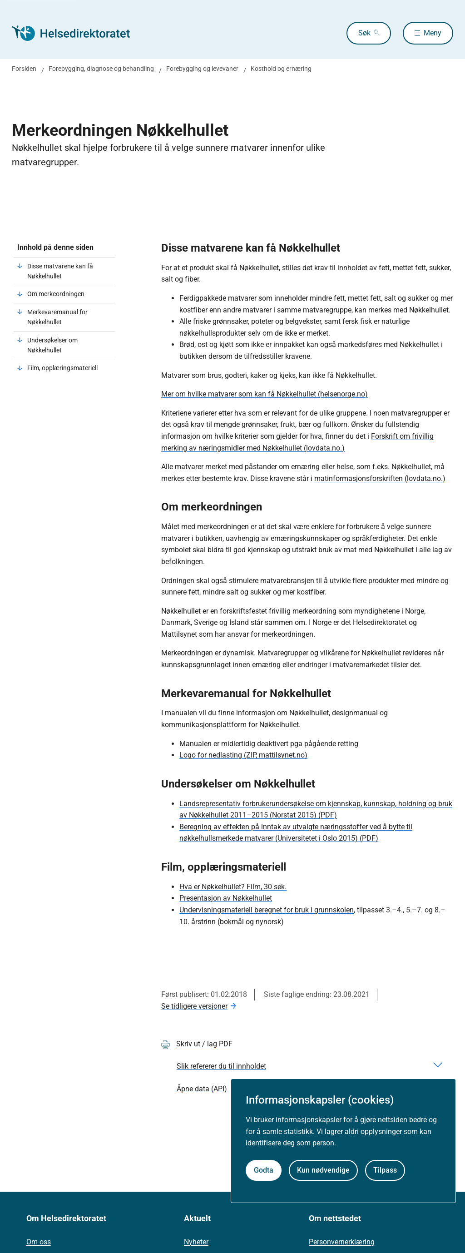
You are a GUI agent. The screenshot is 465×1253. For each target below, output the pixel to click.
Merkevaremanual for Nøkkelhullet (57, 317)
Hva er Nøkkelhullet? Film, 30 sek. (233, 886)
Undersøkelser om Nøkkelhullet (52, 345)
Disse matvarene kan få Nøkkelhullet (60, 271)
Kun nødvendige (323, 1170)
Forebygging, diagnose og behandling (101, 68)
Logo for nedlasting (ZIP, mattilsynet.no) (243, 755)
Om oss (38, 1242)
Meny (432, 33)
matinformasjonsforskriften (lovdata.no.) (379, 478)
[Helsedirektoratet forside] (77, 33)
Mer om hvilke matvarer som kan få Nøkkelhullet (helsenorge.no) (264, 394)
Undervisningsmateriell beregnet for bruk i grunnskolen (266, 910)
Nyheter (196, 1242)
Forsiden (24, 68)
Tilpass (385, 1170)
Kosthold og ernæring (281, 68)
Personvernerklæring (342, 1242)
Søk (364, 33)
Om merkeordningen (55, 293)
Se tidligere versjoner (194, 1006)
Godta (263, 1170)
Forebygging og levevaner (202, 68)
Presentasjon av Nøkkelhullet (225, 898)
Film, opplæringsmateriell (62, 367)
